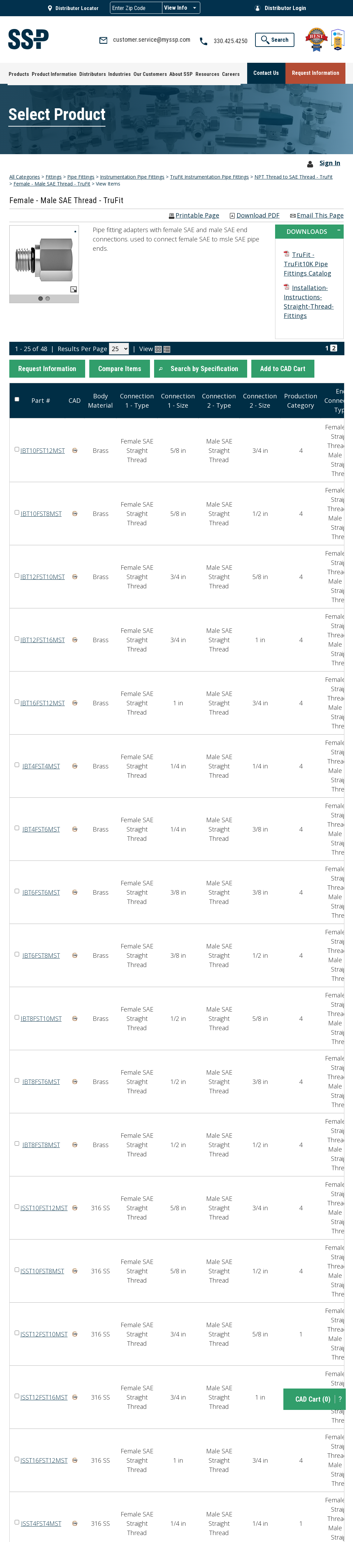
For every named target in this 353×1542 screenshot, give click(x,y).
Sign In (330, 162)
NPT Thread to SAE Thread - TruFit (293, 176)
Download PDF (258, 215)
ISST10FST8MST (42, 1270)
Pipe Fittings (80, 176)
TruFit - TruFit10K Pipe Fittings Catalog (307, 263)
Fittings (54, 176)
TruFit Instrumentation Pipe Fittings (209, 176)
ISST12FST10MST (44, 1333)
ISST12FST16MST (44, 1396)
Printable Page (197, 215)
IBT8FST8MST (41, 1144)
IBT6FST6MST (41, 891)
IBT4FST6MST (41, 828)
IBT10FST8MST (41, 512)
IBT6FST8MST (41, 954)
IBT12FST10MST (42, 575)
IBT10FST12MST (42, 449)
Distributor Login (285, 7)
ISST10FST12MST (44, 1207)
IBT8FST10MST (41, 1017)
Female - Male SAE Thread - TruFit (51, 183)
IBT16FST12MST (42, 702)
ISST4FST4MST (41, 1522)
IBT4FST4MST (41, 765)
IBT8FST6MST (41, 1080)
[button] (47, 368)
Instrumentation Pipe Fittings (132, 176)
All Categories (24, 176)
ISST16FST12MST (44, 1459)
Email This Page (320, 215)
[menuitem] (18, 72)
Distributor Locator (77, 8)
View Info (175, 7)
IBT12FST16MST (42, 639)
